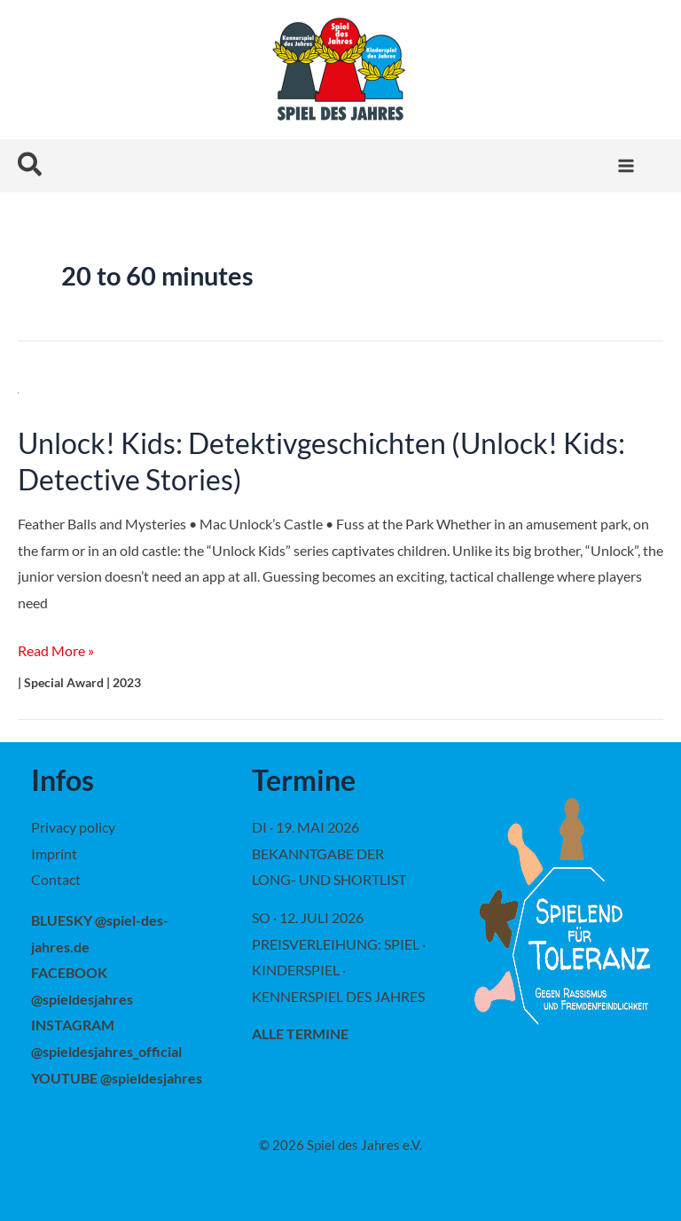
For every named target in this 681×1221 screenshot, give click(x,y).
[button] (30, 165)
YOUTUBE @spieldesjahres (116, 1077)
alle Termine (300, 1033)
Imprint (54, 853)
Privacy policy (73, 826)
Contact (56, 879)
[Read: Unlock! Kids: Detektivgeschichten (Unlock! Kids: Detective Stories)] (18, 390)
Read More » (56, 651)
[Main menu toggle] (626, 166)
